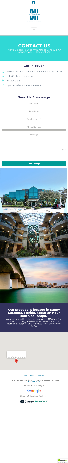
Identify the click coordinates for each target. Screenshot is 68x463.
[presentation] (34, 156)
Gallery (33, 375)
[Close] (23, 353)
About (25, 375)
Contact (41, 375)
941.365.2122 (34, 382)
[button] (34, 30)
